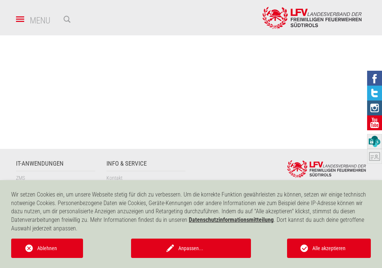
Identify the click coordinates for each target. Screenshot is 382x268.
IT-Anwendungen (40, 163)
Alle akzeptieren (329, 248)
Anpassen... (190, 248)
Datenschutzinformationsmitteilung (231, 219)
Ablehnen (47, 248)
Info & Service (126, 163)
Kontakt (114, 178)
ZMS (20, 178)
